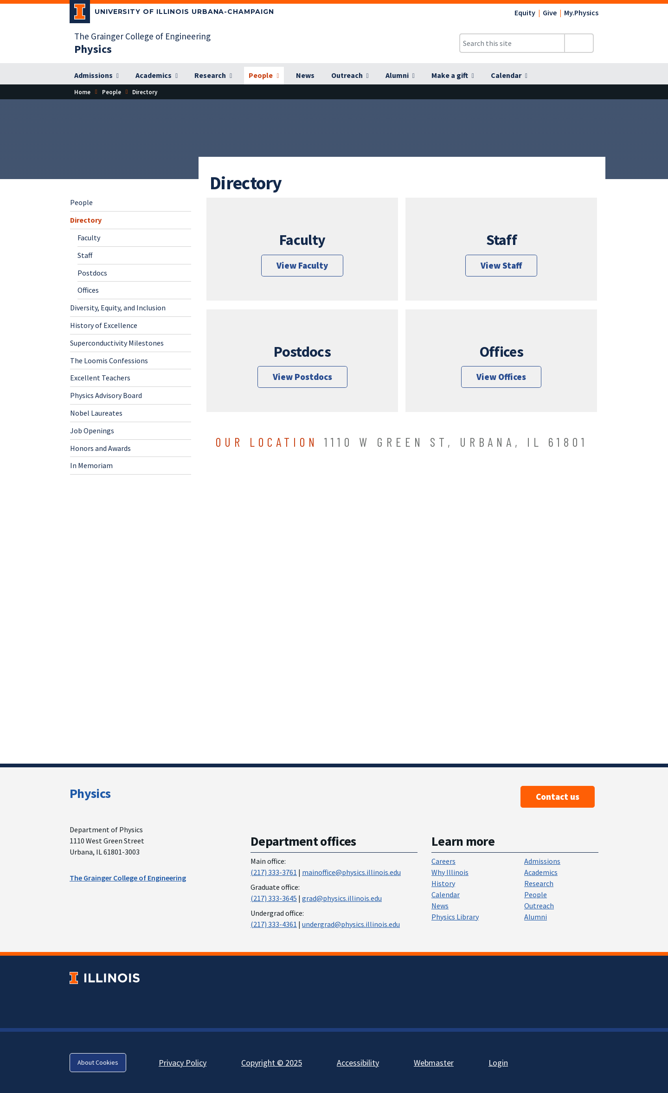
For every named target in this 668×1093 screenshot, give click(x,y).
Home (82, 92)
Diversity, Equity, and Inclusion (118, 307)
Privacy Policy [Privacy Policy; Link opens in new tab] (182, 1062)
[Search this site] (512, 43)
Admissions (542, 861)
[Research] (213, 75)
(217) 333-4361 (273, 924)
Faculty (88, 237)
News (440, 905)
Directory (86, 220)
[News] (305, 75)
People (111, 92)
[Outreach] (350, 75)
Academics (541, 872)
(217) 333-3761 (273, 872)
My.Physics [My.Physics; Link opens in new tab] (581, 12)
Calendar (445, 894)
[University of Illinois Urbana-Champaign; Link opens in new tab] (172, 13)
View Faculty (302, 265)
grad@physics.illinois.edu (342, 898)
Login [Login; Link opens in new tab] (498, 1062)
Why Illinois (450, 872)
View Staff (501, 265)
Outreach (539, 905)
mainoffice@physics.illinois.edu (351, 872)
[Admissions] (96, 75)
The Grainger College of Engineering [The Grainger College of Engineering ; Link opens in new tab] (128, 877)
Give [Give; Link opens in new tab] (550, 12)
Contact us (557, 796)
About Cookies (97, 1062)
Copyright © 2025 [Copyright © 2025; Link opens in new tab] (271, 1062)
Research (538, 883)
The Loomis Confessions (109, 360)
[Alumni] (400, 75)
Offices (88, 290)
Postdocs (92, 272)
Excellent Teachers (100, 377)
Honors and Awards (100, 448)
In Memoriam (91, 465)
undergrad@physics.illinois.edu (351, 924)
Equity (524, 12)
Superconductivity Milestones (117, 342)
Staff (84, 255)
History (443, 883)
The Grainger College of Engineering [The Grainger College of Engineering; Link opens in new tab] (142, 36)
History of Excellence (103, 325)
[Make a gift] (453, 75)
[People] (263, 75)
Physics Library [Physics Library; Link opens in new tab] (455, 916)
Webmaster (434, 1062)
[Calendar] (509, 75)
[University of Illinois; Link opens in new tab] (105, 978)
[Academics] (156, 75)
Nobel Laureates (96, 413)
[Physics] (93, 49)
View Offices (501, 376)
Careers (443, 861)
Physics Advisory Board (106, 395)
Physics (90, 793)
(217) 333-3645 (273, 898)
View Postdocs (302, 376)
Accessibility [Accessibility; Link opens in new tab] (358, 1062)
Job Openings (92, 430)
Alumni (535, 916)
